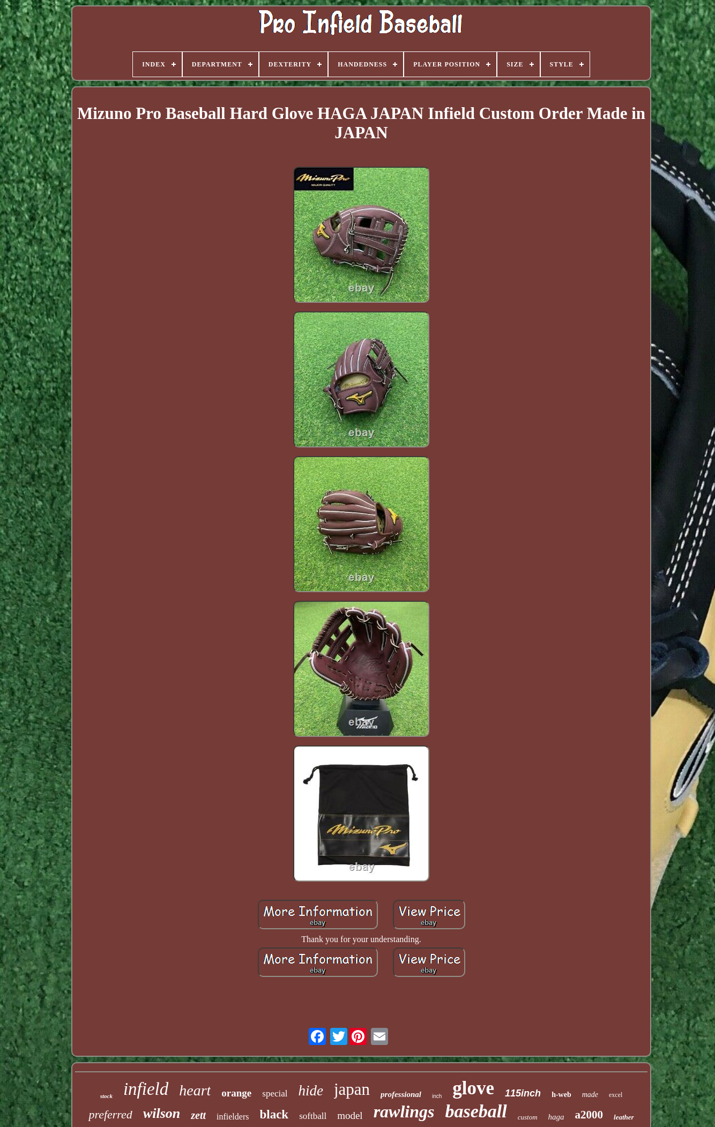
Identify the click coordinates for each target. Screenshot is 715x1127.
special (274, 1093)
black (273, 1114)
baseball (476, 1111)
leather (624, 1117)
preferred (110, 1114)
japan (352, 1089)
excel (615, 1095)
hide (310, 1091)
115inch (523, 1093)
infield (145, 1089)
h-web (561, 1095)
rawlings (404, 1111)
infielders (233, 1116)
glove (473, 1088)
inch (437, 1096)
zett (198, 1115)
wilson (161, 1113)
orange (236, 1093)
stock (106, 1096)
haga (556, 1117)
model (350, 1115)
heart (195, 1090)
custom (528, 1117)
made (590, 1095)
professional (401, 1094)
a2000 (589, 1114)
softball (312, 1116)
